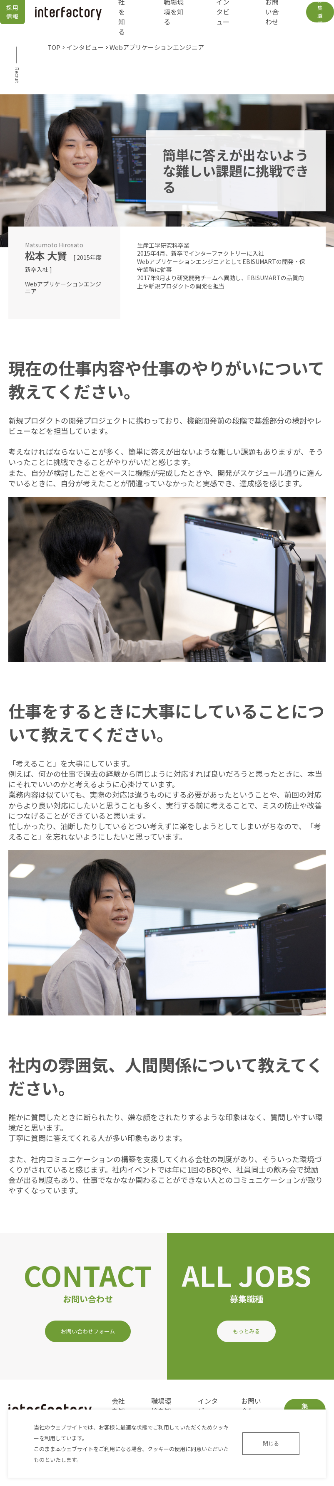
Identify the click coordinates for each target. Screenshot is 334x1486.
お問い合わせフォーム (88, 1332)
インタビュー (85, 47)
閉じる (271, 1443)
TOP (53, 47)
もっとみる (246, 1332)
